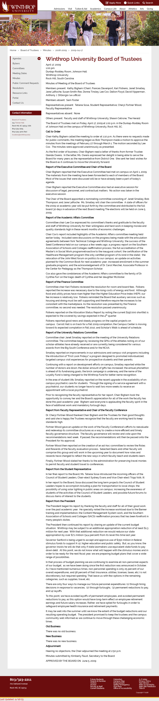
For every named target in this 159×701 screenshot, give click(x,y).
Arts (142, 9)
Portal (15, 98)
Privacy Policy (145, 681)
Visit (70, 9)
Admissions (59, 9)
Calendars (117, 679)
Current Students (97, 688)
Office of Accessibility (122, 688)
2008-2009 (61, 50)
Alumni (93, 685)
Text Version (144, 683)
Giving (150, 9)
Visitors (93, 683)
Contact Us (18, 103)
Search (149, 2)
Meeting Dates (20, 73)
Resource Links (20, 93)
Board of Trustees (30, 50)
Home (13, 50)
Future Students (97, 679)
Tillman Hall (19, 123)
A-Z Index (143, 679)
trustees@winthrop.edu (21, 135)
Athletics (132, 9)
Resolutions (18, 88)
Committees (19, 68)
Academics (95, 9)
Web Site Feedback (147, 686)
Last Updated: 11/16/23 (12, 699)
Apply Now (115, 2)
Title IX (142, 688)
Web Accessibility (146, 685)
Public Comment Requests (26, 83)
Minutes (47, 50)
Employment (118, 683)
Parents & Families (98, 681)
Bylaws (16, 63)
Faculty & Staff (96, 686)
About (122, 9)
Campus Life (110, 9)
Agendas (17, 58)
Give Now (117, 686)
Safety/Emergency (121, 685)
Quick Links (133, 2)
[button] (12, 25)
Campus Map (119, 681)
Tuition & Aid (81, 9)
